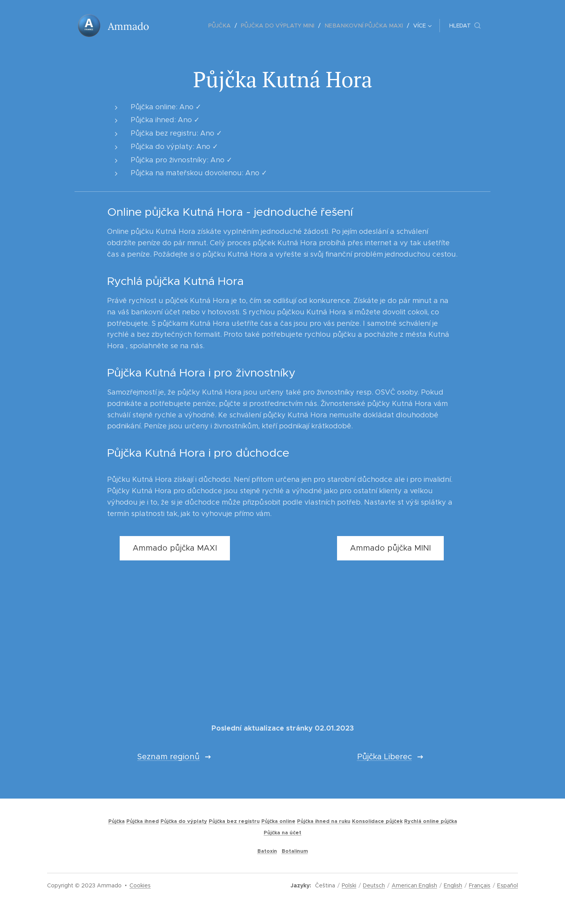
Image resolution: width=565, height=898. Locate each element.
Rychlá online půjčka (430, 821)
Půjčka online (278, 821)
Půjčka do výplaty (183, 821)
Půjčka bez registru (234, 821)
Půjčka (116, 821)
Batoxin (267, 851)
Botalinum (295, 851)
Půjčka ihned (142, 821)
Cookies (140, 885)
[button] (464, 25)
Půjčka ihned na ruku (323, 821)
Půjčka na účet (282, 833)
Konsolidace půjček (377, 821)
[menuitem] (180, 25)
